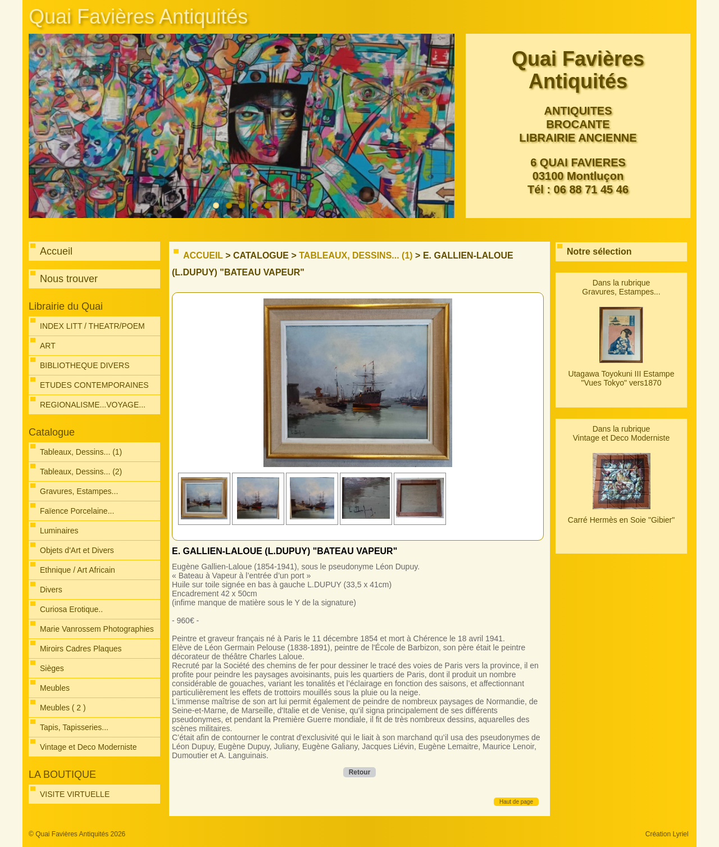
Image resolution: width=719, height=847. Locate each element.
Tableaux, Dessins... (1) (355, 255)
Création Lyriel (667, 834)
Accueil (203, 255)
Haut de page (516, 802)
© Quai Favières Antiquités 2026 (77, 834)
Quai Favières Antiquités (138, 16)
